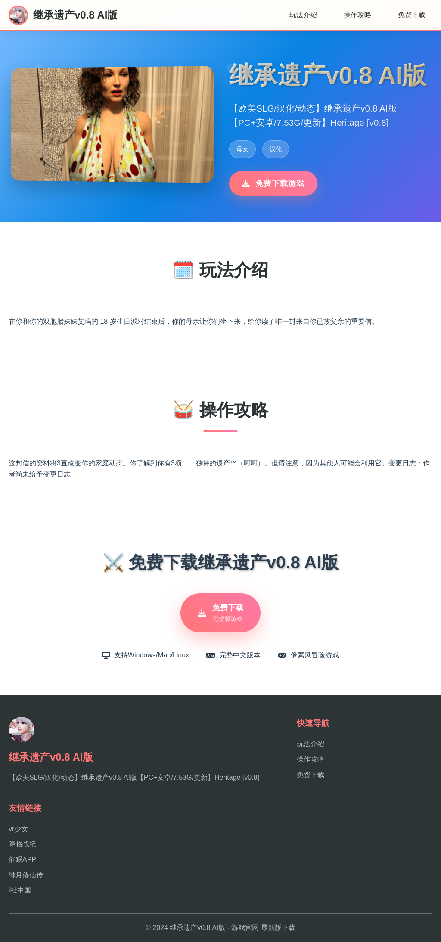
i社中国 (20, 890)
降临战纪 (22, 844)
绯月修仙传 (26, 875)
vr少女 (18, 829)
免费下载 (411, 15)
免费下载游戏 (273, 183)
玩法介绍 (303, 15)
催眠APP (22, 859)
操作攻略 (357, 15)
